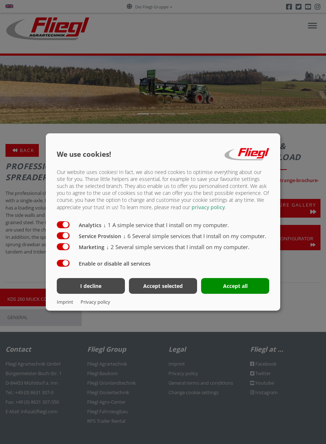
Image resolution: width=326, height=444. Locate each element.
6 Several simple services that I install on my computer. (194, 235)
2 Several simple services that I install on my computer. (177, 246)
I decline (90, 285)
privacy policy (208, 206)
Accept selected (163, 285)
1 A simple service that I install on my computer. (166, 224)
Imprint (65, 302)
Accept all (235, 285)
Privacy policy (95, 302)
